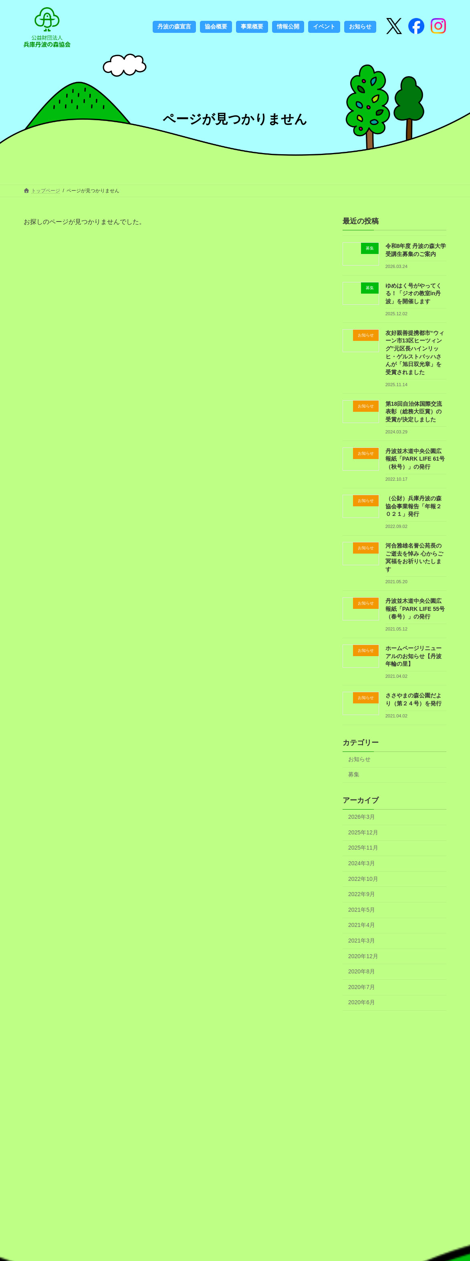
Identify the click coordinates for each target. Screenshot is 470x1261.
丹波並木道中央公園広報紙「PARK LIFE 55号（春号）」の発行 (415, 609)
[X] (394, 27)
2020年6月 (361, 1002)
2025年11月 (363, 847)
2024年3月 (361, 863)
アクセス (244, 1158)
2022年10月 (363, 879)
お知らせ (359, 759)
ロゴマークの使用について (177, 1178)
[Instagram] (416, 27)
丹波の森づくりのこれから (177, 1165)
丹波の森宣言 (158, 1121)
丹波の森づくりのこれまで (177, 1133)
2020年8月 (361, 971)
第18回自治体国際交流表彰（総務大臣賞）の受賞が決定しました (413, 412)
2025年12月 (363, 832)
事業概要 (244, 1133)
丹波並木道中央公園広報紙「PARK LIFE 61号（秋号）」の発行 (415, 459)
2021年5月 (361, 909)
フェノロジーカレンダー (172, 1190)
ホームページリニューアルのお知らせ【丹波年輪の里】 (413, 656)
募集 (353, 774)
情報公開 (244, 1146)
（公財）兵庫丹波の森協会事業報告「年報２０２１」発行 (413, 506)
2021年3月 (361, 940)
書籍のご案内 (158, 1202)
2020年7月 (361, 987)
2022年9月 (361, 894)
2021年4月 (361, 925)
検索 (395, 1145)
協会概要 (244, 1121)
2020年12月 (363, 956)
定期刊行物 (155, 1214)
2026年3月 (361, 817)
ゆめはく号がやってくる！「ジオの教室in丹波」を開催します (413, 293)
